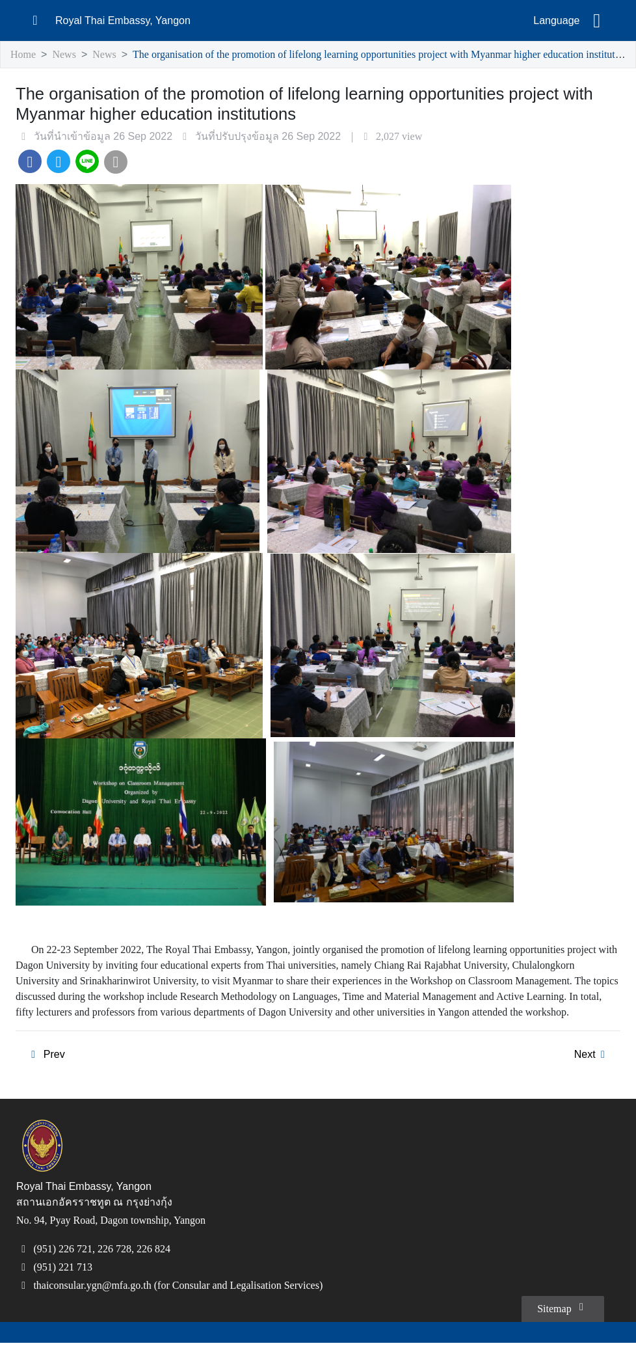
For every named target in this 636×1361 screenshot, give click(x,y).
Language (556, 21)
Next (592, 1071)
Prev (45, 1071)
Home (24, 55)
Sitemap (560, 1325)
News (67, 55)
